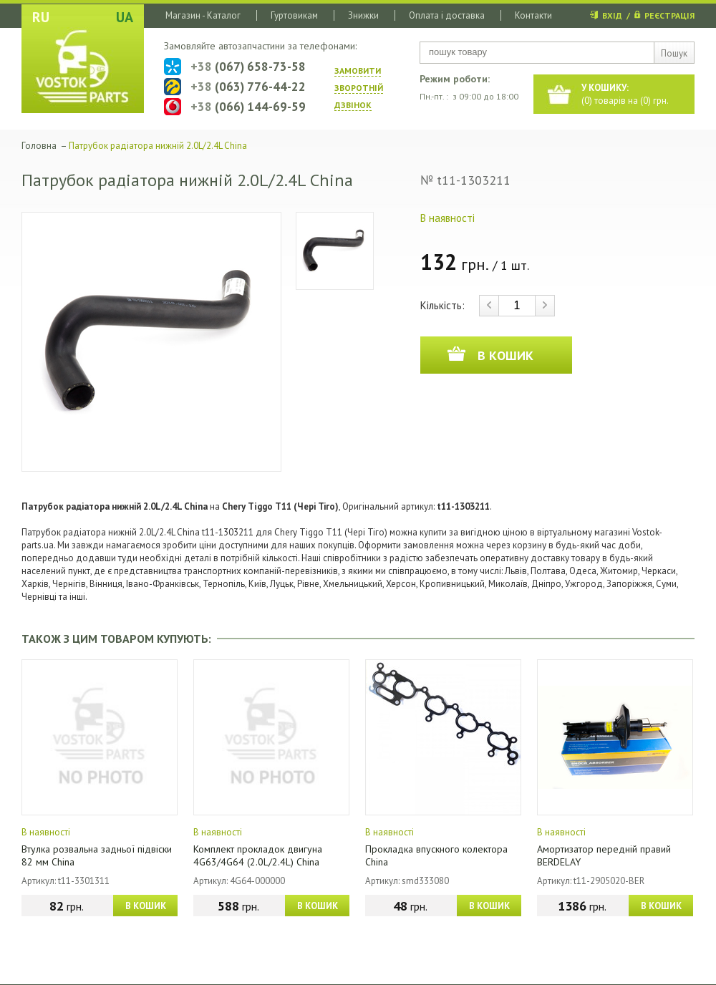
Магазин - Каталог (203, 15)
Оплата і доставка (447, 15)
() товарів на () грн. (625, 94)
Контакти (533, 15)
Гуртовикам (294, 15)
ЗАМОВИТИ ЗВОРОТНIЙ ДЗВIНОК (358, 87)
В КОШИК (145, 906)
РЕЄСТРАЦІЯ (669, 15)
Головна (39, 146)
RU (40, 17)
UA (124, 17)
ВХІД (612, 15)
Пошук (674, 53)
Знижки (363, 15)
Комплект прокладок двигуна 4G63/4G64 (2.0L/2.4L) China (257, 855)
